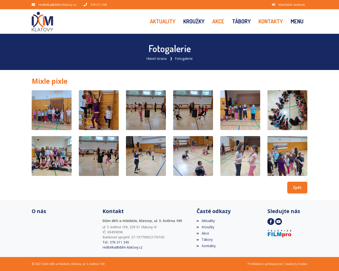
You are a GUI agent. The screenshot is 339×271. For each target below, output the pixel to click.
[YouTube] (278, 221)
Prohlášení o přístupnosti (265, 264)
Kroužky (205, 227)
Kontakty (206, 245)
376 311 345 (98, 4)
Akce (203, 233)
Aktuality (206, 220)
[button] (297, 21)
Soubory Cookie (296, 264)
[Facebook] (270, 221)
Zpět (297, 187)
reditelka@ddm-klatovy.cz (57, 4)
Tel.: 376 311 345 (116, 242)
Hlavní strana (156, 58)
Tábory (205, 239)
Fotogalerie (184, 58)
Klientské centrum (292, 4)
